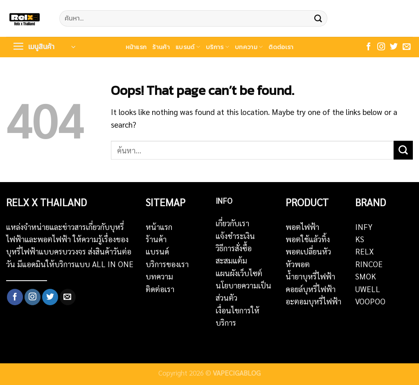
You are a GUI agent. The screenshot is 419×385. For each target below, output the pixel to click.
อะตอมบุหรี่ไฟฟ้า (313, 301)
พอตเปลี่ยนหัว (308, 251)
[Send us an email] (406, 47)
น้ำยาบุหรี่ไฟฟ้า (310, 276)
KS (359, 239)
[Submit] (318, 18)
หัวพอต (298, 264)
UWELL (367, 289)
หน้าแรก (136, 47)
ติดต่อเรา (280, 47)
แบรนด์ (188, 47)
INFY (363, 227)
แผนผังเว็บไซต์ (239, 273)
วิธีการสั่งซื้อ (234, 248)
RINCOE (369, 264)
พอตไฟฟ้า (302, 227)
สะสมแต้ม (231, 260)
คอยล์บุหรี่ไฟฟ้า (311, 289)
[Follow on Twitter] (394, 47)
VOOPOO (370, 301)
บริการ (217, 47)
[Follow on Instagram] (381, 47)
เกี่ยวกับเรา (232, 223)
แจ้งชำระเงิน (235, 236)
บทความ (249, 47)
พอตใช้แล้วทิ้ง (308, 239)
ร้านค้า (161, 47)
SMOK (365, 276)
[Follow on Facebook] (368, 47)
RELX (364, 251)
